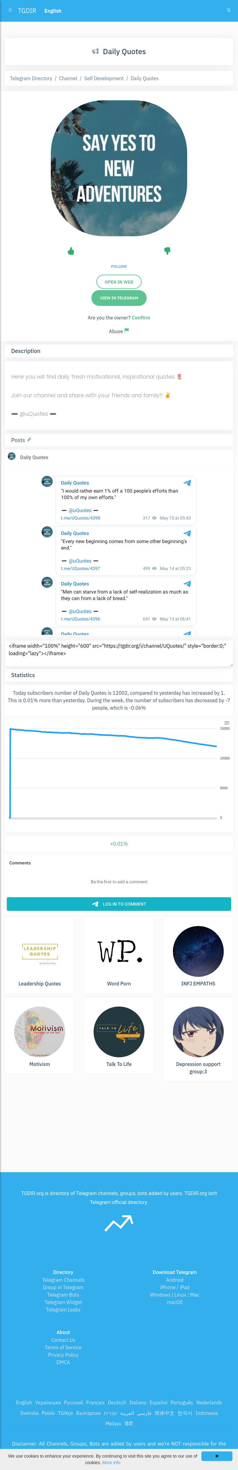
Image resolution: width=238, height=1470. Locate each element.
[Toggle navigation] (228, 11)
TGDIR (27, 11)
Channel (68, 78)
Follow (119, 266)
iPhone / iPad (175, 1287)
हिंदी (129, 1423)
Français (95, 1402)
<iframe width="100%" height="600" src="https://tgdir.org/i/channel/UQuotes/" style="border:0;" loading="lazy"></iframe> (119, 653)
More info (111, 1462)
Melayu (113, 1423)
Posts (19, 440)
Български (88, 1413)
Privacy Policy (63, 1355)
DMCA (63, 1362)
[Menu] (227, 723)
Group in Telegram (63, 1287)
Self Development (104, 78)
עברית (110, 1413)
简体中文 (164, 1413)
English (24, 1402)
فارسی (144, 1413)
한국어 (185, 1413)
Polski (48, 1413)
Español (158, 1402)
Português (181, 1402)
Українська (48, 1402)
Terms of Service (63, 1347)
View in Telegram (119, 298)
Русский (73, 1402)
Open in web (119, 282)
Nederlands (209, 1402)
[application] (119, 773)
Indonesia (207, 1413)
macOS (175, 1302)
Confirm (141, 318)
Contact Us (63, 1340)
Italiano (138, 1402)
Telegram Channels (63, 1280)
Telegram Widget (63, 1302)
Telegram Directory (31, 78)
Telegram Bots (63, 1295)
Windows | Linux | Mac (175, 1295)
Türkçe (65, 1413)
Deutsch (117, 1402)
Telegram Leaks (63, 1310)
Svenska (29, 1413)
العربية (127, 1413)
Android (175, 1280)
